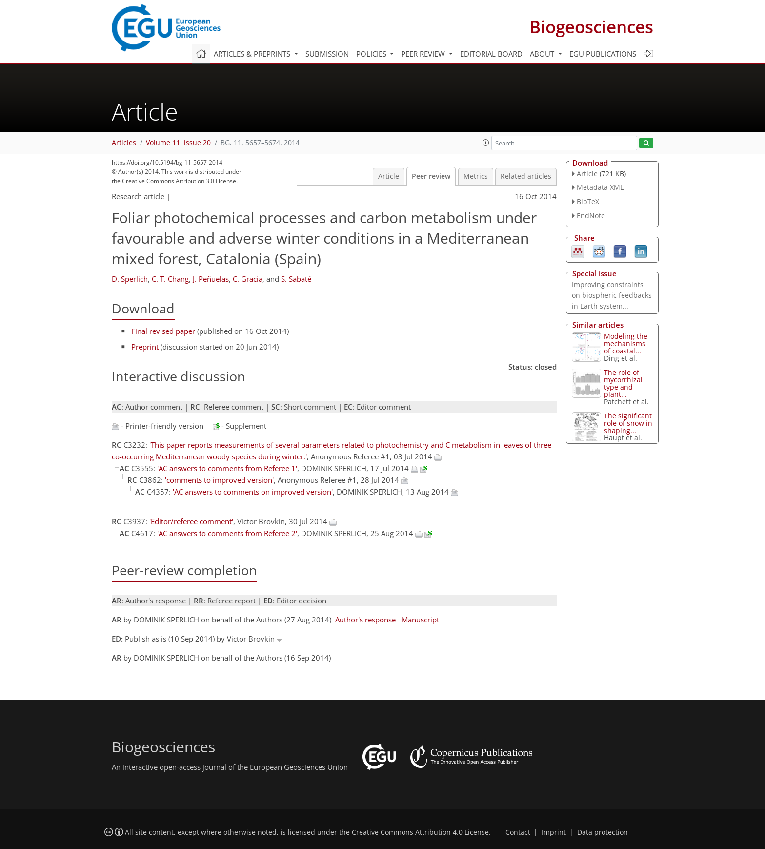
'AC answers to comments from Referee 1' (227, 468)
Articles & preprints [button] (253, 54)
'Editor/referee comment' (191, 521)
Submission (327, 54)
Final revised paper (163, 331)
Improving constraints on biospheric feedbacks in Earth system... (612, 295)
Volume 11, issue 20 (178, 142)
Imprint (554, 832)
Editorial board (491, 54)
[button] (486, 142)
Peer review (431, 176)
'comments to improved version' (219, 480)
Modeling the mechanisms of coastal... (625, 343)
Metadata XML (600, 187)
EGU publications (602, 54)
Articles (124, 142)
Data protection (602, 832)
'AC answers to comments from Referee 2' (227, 533)
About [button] (543, 54)
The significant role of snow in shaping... (628, 423)
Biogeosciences (591, 26)
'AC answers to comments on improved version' (253, 492)
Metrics (475, 176)
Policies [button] (372, 54)
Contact (517, 832)
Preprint (145, 347)
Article (388, 176)
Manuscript (420, 619)
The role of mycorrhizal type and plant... (623, 383)
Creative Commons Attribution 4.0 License (420, 832)
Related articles (526, 176)
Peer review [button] (424, 54)
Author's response (365, 619)
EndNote (591, 215)
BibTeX (588, 201)
